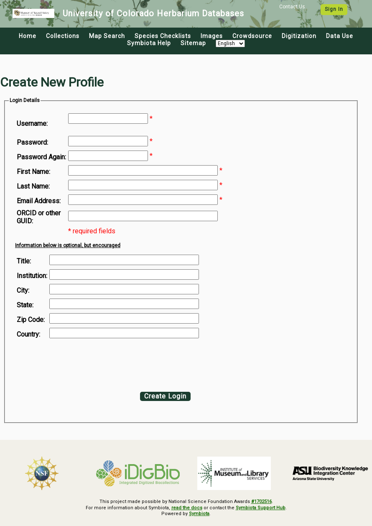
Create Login (165, 396)
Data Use (339, 36)
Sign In (334, 9)
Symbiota (199, 513)
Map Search (107, 36)
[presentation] (84, 363)
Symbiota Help (149, 43)
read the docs (186, 508)
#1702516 (261, 501)
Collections (62, 36)
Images (212, 36)
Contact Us (292, 7)
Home (27, 36)
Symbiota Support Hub (260, 508)
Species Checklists (163, 36)
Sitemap (193, 43)
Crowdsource (252, 36)
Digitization (299, 36)
